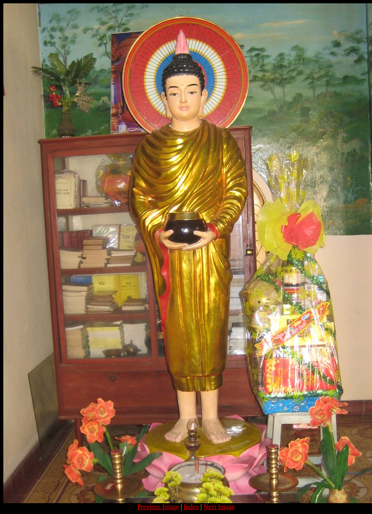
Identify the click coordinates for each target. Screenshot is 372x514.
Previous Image (158, 506)
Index (191, 506)
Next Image (219, 506)
